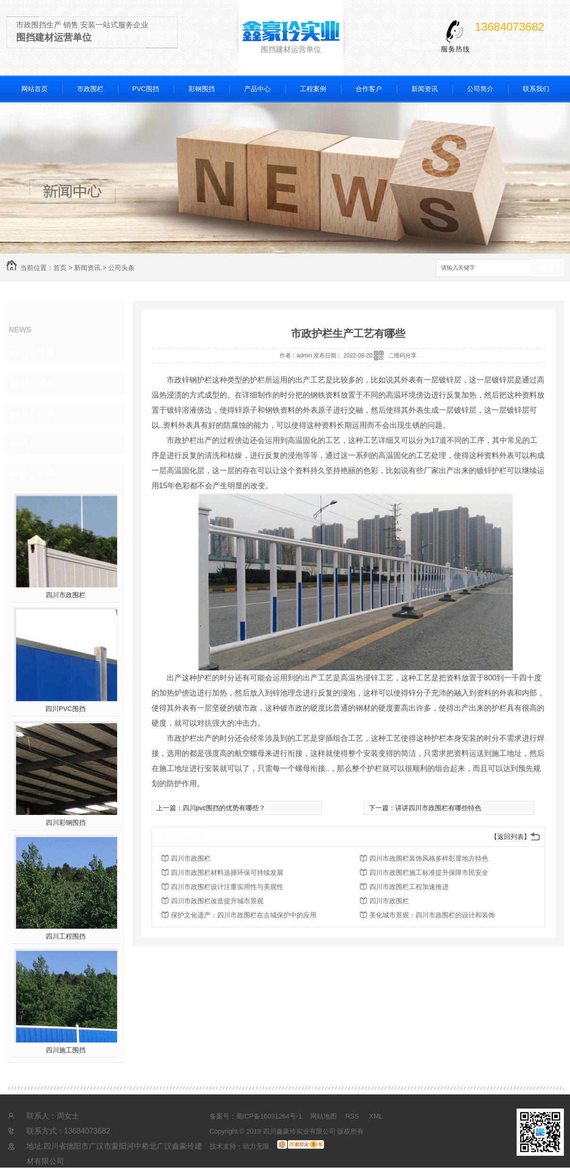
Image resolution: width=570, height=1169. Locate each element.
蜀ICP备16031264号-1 (269, 1116)
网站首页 (34, 89)
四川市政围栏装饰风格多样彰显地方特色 (428, 858)
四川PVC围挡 (65, 708)
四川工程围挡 (65, 936)
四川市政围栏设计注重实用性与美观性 (227, 886)
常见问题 (38, 413)
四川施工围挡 (65, 1050)
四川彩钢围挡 (65, 822)
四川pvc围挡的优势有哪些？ (224, 808)
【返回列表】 (510, 836)
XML (376, 1116)
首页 (60, 267)
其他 (29, 444)
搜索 (547, 268)
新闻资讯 (424, 89)
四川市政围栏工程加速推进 (409, 886)
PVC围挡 (145, 89)
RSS (353, 1116)
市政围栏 (90, 89)
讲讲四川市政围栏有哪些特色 (438, 808)
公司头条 (121, 267)
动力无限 (256, 1146)
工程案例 (313, 89)
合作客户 (369, 89)
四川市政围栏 (65, 595)
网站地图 (323, 1116)
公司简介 (480, 89)
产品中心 (257, 89)
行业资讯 (38, 383)
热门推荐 (38, 474)
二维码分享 (402, 355)
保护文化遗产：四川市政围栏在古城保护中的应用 (243, 915)
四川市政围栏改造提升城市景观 (217, 901)
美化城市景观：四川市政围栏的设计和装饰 (432, 915)
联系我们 (536, 89)
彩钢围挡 (201, 89)
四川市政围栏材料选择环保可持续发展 (227, 872)
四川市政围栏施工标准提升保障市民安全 (428, 872)
